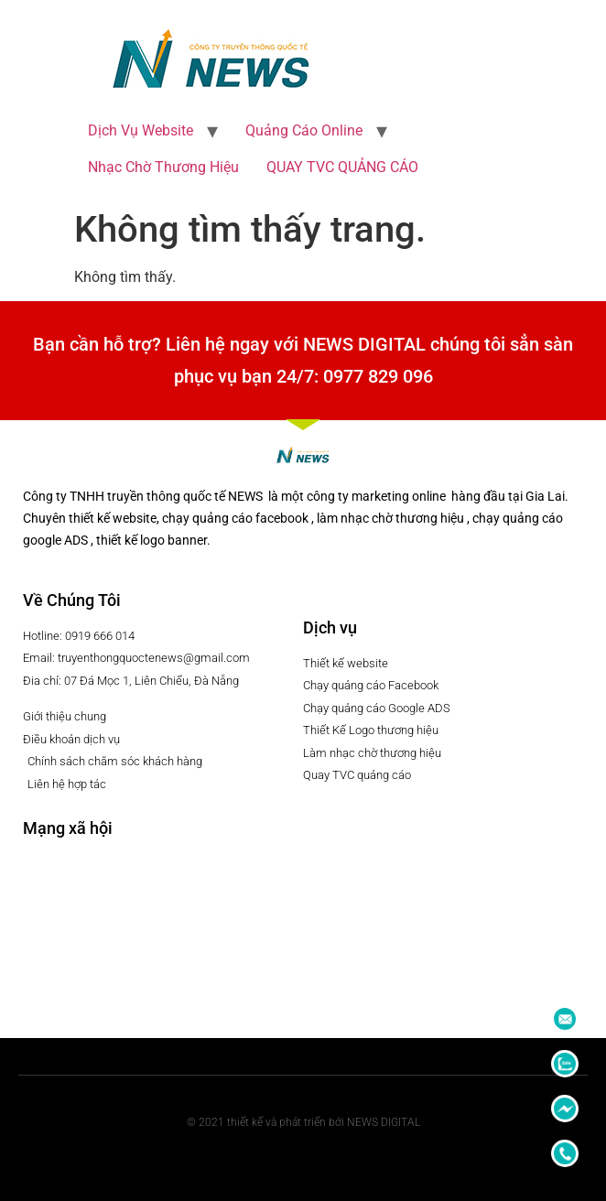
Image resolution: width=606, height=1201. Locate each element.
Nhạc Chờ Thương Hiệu (163, 167)
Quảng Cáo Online (304, 130)
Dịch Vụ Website (140, 130)
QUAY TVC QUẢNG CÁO (342, 167)
